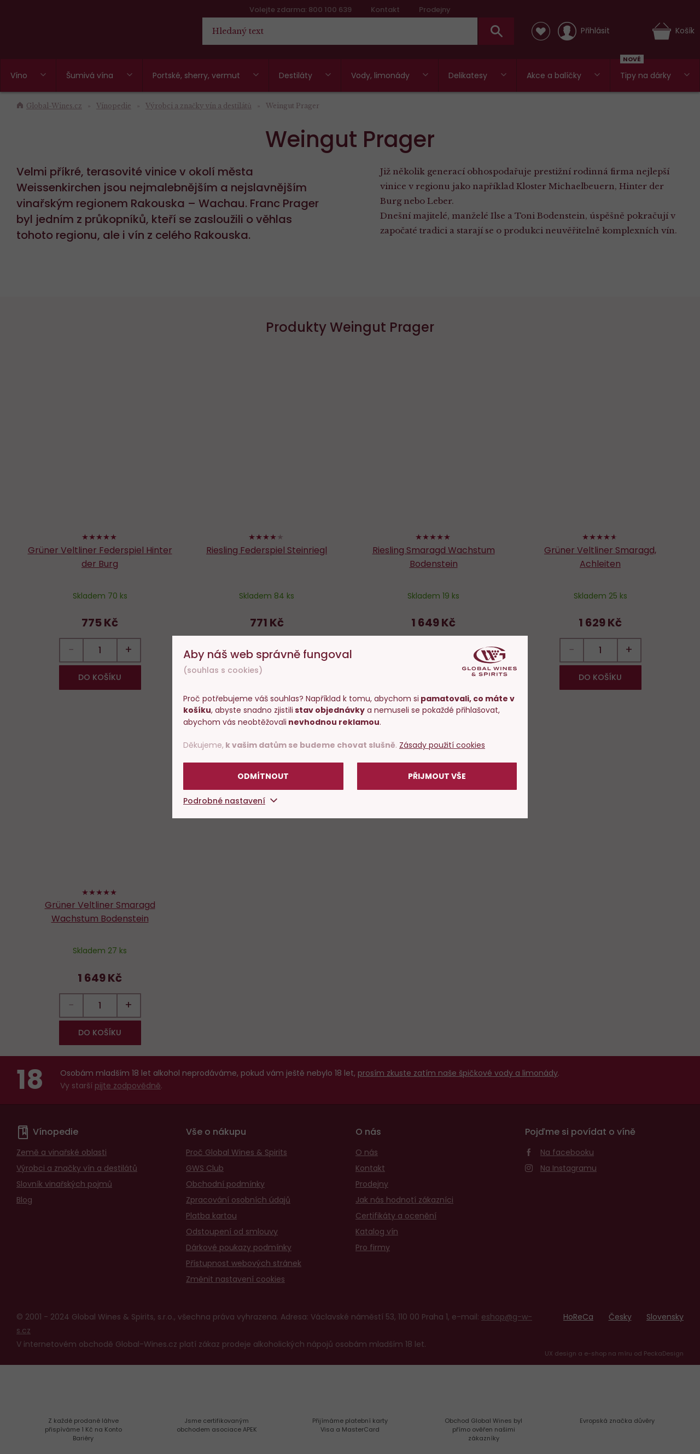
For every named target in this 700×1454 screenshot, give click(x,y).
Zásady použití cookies (442, 745)
